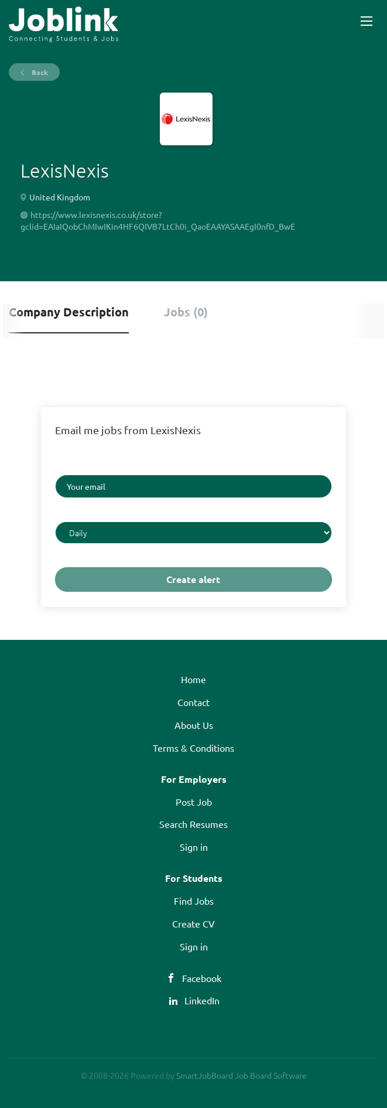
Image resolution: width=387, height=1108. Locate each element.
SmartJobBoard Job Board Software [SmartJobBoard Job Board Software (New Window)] (241, 1075)
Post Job (194, 801)
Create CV (193, 923)
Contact (193, 702)
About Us (193, 725)
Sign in (194, 847)
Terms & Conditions (193, 748)
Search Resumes (193, 824)
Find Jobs (194, 900)
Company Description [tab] (69, 311)
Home (193, 679)
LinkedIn (202, 1000)
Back (39, 72)
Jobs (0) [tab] (186, 311)
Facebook (201, 978)
